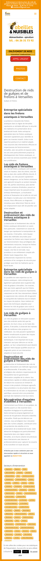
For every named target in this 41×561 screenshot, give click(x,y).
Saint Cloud (32, 524)
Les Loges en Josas (11, 507)
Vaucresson (9, 534)
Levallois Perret (24, 507)
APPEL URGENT (20, 58)
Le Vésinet (8, 510)
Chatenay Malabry (21, 479)
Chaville (8, 482)
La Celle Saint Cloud (11, 500)
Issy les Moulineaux (30, 493)
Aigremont (8, 469)
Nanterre (17, 517)
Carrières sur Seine (28, 476)
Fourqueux (23, 489)
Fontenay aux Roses (11, 489)
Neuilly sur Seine (27, 517)
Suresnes (25, 531)
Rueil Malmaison (21, 524)
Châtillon (16, 482)
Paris (17, 520)
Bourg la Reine (10, 476)
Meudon (31, 513)
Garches (32, 489)
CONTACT (20, 78)
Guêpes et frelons (10, 101)
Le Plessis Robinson (11, 503)
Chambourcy (9, 479)
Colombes (8, 486)
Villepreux (8, 537)
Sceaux (17, 531)
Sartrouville (9, 531)
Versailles (18, 534)
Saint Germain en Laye (12, 527)
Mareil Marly (26, 510)
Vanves (33, 531)
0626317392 (17, 456)
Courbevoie (18, 486)
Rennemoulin (9, 524)
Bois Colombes (10, 472)
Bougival (19, 472)
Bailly (24, 469)
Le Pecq (32, 500)
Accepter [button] (17, 551)
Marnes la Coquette (21, 513)
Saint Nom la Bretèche (27, 527)
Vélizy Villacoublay (27, 537)
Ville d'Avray (27, 534)
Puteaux (24, 520)
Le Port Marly (23, 503)
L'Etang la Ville (21, 496)
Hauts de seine (10, 493)
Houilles (19, 493)
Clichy (31, 482)
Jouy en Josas (10, 496)
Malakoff (17, 510)
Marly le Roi (9, 513)
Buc (18, 476)
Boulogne (28, 472)
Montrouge (9, 517)
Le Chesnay (23, 500)
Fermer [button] (25, 551)
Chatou (31, 479)
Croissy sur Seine (29, 486)
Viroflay (17, 537)
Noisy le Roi (9, 520)
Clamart (24, 482)
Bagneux (17, 469)
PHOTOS (20, 68)
